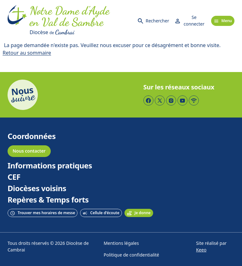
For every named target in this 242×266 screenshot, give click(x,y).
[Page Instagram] (171, 100)
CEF (14, 177)
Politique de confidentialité (131, 255)
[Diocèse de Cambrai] (81, 32)
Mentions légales (121, 243)
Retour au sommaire (27, 53)
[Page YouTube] (182, 100)
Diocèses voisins (37, 188)
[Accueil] (17, 21)
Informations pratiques (50, 166)
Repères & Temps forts (48, 200)
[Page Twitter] (160, 100)
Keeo (201, 250)
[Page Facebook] (148, 100)
